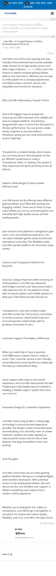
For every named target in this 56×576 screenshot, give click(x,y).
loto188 (31, 69)
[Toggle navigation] (52, 13)
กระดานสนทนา (10, 24)
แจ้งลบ (50, 53)
